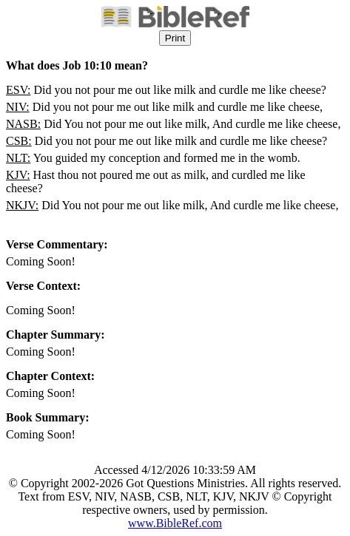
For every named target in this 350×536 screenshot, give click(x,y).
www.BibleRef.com (175, 523)
